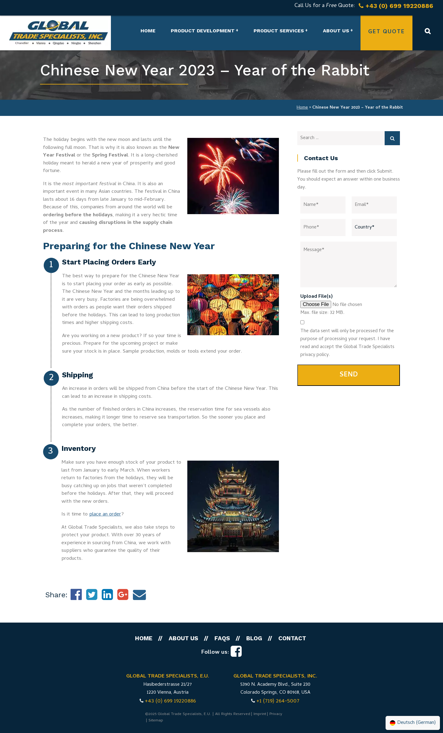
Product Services (279, 31)
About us (336, 31)
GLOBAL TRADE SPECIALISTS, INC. (275, 676)
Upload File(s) (316, 297)
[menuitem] (412, 723)
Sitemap (155, 720)
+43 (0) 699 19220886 (170, 701)
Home (148, 31)
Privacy (275, 714)
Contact (292, 638)
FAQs (222, 638)
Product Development (203, 31)
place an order (105, 514)
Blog (254, 638)
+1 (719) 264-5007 (277, 701)
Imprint (260, 714)
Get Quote (386, 32)
